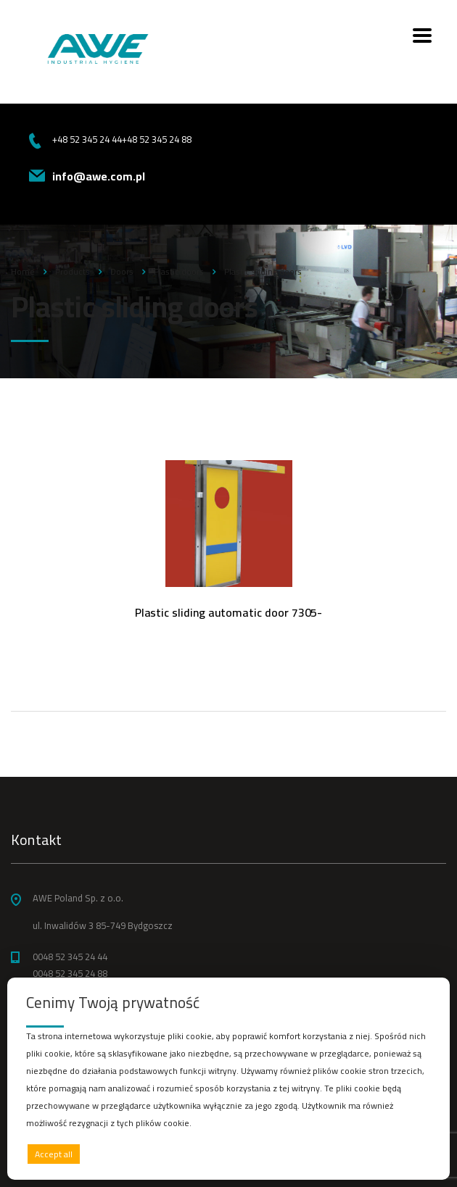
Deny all (225, 1154)
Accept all (54, 1154)
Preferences (400, 1153)
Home (23, 271)
